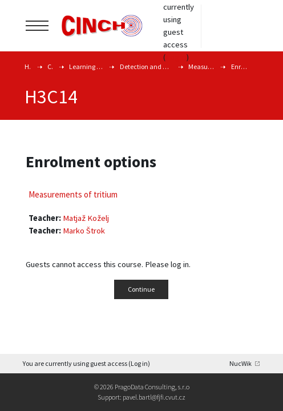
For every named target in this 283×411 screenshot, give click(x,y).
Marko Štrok (84, 230)
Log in (176, 57)
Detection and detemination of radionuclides (146, 66)
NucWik (240, 363)
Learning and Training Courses (86, 66)
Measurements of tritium (201, 66)
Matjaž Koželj (86, 218)
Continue (141, 289)
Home (29, 66)
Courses (50, 66)
